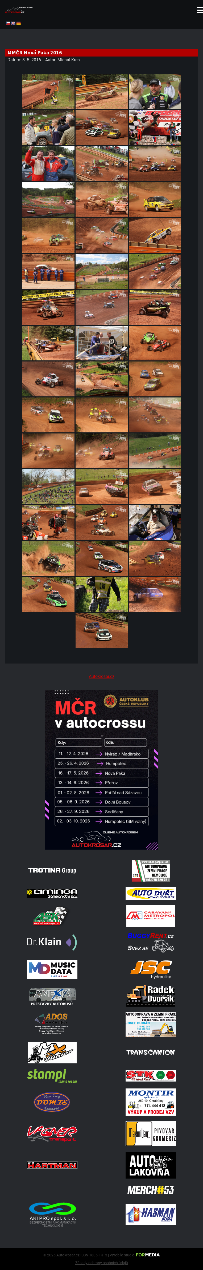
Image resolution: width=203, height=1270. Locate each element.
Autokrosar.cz (101, 676)
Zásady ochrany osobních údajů (101, 1263)
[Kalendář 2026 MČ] (101, 848)
